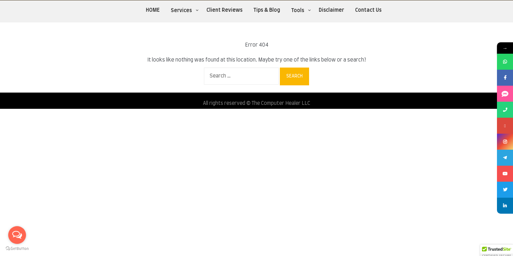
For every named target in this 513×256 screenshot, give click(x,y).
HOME (153, 10)
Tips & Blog (266, 10)
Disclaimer (331, 10)
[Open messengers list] (17, 235)
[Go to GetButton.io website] (17, 248)
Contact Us (368, 10)
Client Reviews (224, 10)
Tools (297, 10)
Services (181, 10)
